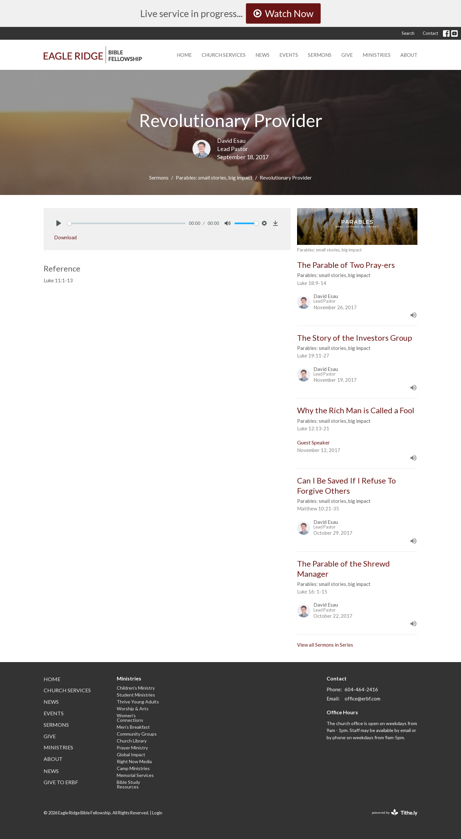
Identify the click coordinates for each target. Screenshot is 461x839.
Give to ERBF (61, 782)
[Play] (58, 223)
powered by (394, 812)
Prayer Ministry (132, 747)
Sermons (319, 55)
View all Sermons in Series (325, 645)
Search (408, 33)
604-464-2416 (361, 689)
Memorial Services (135, 775)
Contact (430, 33)
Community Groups (137, 734)
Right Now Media (134, 761)
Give (347, 55)
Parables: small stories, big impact (214, 177)
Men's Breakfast (133, 727)
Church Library (132, 740)
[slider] (126, 223)
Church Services (224, 55)
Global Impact (131, 754)
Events (288, 55)
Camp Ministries (133, 768)
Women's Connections (130, 718)
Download (65, 237)
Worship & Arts (133, 708)
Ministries (377, 55)
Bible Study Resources (128, 784)
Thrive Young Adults (138, 701)
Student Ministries (136, 695)
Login (157, 812)
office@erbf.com (362, 698)
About (408, 55)
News (262, 55)
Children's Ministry (136, 688)
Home (184, 55)
